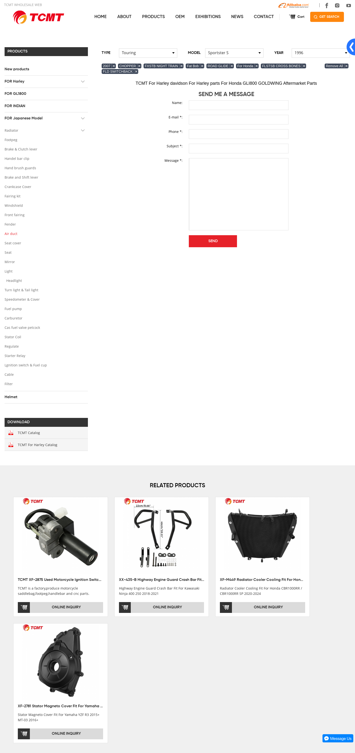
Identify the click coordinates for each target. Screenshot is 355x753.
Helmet (10, 397)
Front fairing (14, 214)
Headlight (13, 280)
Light (8, 271)
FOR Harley (14, 81)
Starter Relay (14, 355)
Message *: (173, 160)
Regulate (11, 346)
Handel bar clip (16, 158)
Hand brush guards (20, 167)
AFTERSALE (188, 667)
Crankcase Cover (17, 186)
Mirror (9, 261)
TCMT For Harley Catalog (37, 444)
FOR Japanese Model (23, 118)
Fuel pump (12, 308)
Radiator (11, 130)
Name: (177, 102)
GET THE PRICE (191, 660)
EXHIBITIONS (207, 17)
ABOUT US (14, 649)
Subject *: (175, 145)
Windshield (13, 205)
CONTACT (263, 17)
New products (16, 69)
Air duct (10, 233)
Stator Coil (12, 336)
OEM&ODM (187, 687)
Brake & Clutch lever (20, 149)
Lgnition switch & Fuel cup (25, 365)
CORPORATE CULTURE (23, 681)
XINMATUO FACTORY (21, 667)
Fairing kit (12, 196)
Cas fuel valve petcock (21, 327)
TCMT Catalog (28, 432)
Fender (9, 224)
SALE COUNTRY (17, 687)
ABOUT (124, 17)
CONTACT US (277, 649)
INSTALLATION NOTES (196, 674)
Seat (7, 252)
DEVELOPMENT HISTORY (24, 674)
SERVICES (187, 649)
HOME (100, 17)
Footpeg (10, 139)
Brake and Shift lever (21, 177)
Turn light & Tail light (21, 289)
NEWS (237, 17)
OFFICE (10, 660)
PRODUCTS (153, 17)
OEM (179, 17)
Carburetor (13, 318)
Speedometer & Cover (21, 299)
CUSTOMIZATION (192, 681)
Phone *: (176, 131)
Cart (300, 17)
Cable (8, 374)
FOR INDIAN (14, 106)
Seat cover (12, 242)
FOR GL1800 (15, 94)
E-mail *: (176, 117)
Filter (8, 383)
